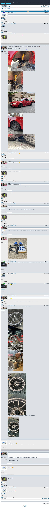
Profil (10, 22)
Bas (2, 22)
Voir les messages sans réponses (4, 6)
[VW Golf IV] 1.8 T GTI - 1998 (5, 8)
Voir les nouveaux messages (43, 6)
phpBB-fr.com (26, 505)
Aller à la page (43, 498)
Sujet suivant (48, 10)
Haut (1, 22)
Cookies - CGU (25, 506)
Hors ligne (8, 22)
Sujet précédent (45, 10)
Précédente (46, 498)
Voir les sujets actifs (8, 6)
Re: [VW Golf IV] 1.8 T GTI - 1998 (13, 12)
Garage (13, 22)
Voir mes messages (47, 6)
